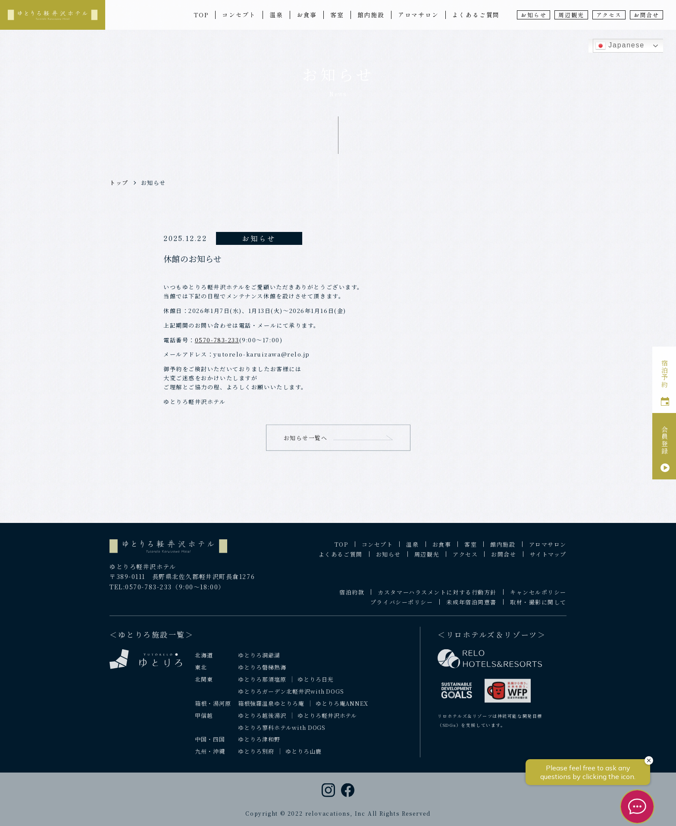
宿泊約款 (351, 598)
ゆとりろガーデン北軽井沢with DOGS (291, 696)
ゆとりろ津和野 (259, 745)
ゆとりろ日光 (315, 684)
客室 (337, 14)
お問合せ (646, 15)
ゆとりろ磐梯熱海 (262, 672)
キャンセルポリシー (538, 598)
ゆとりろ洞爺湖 (259, 660)
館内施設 (371, 14)
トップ (119, 182)
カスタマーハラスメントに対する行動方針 (437, 598)
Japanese (620, 46)
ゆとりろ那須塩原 (262, 684)
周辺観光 (571, 15)
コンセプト (239, 14)
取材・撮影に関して (538, 608)
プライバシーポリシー (401, 608)
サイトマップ (548, 560)
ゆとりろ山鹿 (303, 757)
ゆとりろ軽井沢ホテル (327, 720)
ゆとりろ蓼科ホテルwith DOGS (282, 733)
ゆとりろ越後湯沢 (262, 720)
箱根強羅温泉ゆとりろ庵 (271, 708)
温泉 (276, 14)
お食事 (307, 14)
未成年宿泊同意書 (471, 608)
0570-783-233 (217, 340)
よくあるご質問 (476, 14)
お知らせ (533, 15)
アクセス (609, 15)
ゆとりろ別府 (256, 757)
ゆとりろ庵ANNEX (342, 708)
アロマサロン (418, 14)
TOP (201, 14)
